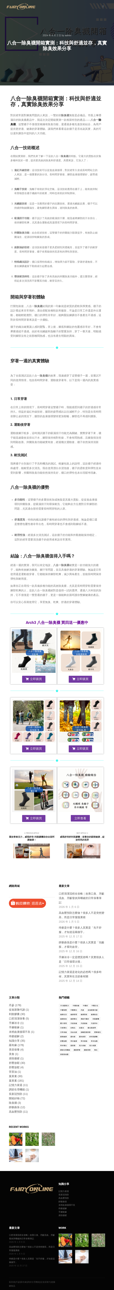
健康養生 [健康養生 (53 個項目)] (74, 1019)
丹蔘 (11, 1005)
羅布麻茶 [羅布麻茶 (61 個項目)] (82, 1036)
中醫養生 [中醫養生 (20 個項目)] (74, 1010)
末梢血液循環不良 (19, 1031)
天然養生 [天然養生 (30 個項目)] (63, 1028)
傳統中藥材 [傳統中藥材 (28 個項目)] (85, 1019)
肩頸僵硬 (14, 1058)
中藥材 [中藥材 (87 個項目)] (85, 1005)
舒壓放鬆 (14, 1062)
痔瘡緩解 (14, 1036)
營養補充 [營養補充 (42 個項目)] (97, 1032)
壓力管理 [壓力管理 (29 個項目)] (63, 1023)
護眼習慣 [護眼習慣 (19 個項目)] (87, 1050)
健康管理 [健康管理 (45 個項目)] (74, 1014)
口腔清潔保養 (17, 1018)
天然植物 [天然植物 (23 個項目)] (84, 1023)
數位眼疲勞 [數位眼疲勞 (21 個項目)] (92, 1028)
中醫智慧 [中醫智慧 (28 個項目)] (63, 1010)
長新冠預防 (15, 1093)
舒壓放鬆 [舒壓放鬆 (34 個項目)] (63, 1041)
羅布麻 (13, 1045)
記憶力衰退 (15, 1085)
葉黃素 (13, 1076)
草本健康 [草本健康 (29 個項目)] (74, 1041)
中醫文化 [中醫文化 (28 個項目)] (95, 1005)
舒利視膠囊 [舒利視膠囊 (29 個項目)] (93, 1036)
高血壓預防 (15, 1111)
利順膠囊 (14, 1014)
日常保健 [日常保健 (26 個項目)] (63, 1032)
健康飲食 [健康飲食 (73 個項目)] (63, 1019)
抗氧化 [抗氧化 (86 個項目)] (73, 1028)
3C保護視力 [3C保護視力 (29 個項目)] (64, 1005)
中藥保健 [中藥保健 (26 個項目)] (76, 1005)
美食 (11, 1054)
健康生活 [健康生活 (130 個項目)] (63, 1014)
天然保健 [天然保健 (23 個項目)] (74, 1023)
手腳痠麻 (14, 1027)
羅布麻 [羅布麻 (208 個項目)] (73, 1036)
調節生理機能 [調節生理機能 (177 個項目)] (65, 1050)
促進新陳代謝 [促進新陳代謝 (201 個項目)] (93, 1010)
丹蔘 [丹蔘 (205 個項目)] (82, 1010)
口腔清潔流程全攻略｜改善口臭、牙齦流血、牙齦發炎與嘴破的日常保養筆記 (81, 898)
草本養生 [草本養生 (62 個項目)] (63, 1045)
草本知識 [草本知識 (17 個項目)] (94, 1041)
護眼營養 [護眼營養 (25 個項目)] (77, 1050)
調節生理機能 (17, 1089)
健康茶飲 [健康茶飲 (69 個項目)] (84, 1014)
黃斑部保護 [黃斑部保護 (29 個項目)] (64, 1054)
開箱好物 (14, 1098)
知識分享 (14, 1040)
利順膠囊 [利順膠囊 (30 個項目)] (96, 1019)
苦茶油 (13, 1071)
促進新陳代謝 (17, 1009)
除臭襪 (65, 115)
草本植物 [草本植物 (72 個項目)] (84, 1041)
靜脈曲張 (14, 1107)
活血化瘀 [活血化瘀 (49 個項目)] (74, 1032)
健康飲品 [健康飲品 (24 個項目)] (94, 1014)
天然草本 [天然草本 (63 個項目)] (94, 1023)
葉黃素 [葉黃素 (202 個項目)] (73, 1045)
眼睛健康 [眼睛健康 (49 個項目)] (63, 1036)
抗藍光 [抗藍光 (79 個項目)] (81, 1028)
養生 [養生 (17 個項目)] (96, 1050)
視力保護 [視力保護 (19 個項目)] (92, 1045)
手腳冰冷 (14, 1023)
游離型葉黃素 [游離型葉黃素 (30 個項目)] (86, 1032)
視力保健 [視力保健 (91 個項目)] (82, 1045)
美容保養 (14, 1049)
